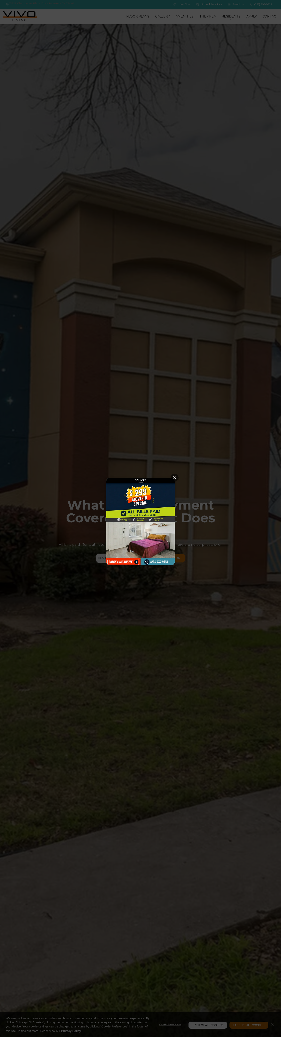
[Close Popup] (175, 478)
